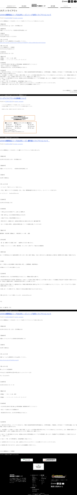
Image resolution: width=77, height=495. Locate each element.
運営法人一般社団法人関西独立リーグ (35, 478)
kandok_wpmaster (18, 18)
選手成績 (53, 6)
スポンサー (34, 482)
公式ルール (34, 484)
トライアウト (16, 95)
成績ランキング (44, 476)
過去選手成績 (43, 478)
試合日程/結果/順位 (35, 489)
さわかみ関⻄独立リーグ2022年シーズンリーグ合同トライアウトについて (25, 15)
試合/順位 (24, 6)
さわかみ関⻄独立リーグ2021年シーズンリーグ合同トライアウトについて (25, 314)
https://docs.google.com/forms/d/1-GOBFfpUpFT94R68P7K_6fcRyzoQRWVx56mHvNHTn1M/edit (22, 42)
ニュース (66, 6)
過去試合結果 (34, 491)
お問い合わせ (34, 485)
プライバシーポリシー (36, 493)
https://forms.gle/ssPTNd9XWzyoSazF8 (9, 360)
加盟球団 (33, 480)
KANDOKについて (11, 6)
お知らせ (7, 95)
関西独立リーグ (22, 95)
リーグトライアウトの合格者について (13, 98)
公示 (42, 483)
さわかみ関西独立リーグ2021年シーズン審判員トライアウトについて (25, 141)
